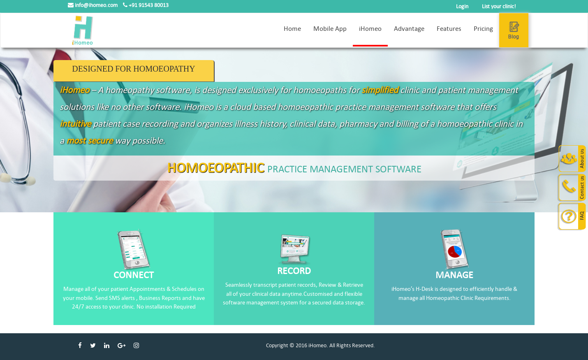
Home (292, 29)
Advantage (409, 29)
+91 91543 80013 (146, 5)
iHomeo (370, 29)
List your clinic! (499, 6)
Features (449, 29)
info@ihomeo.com (93, 5)
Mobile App (330, 29)
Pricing (483, 29)
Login (462, 6)
